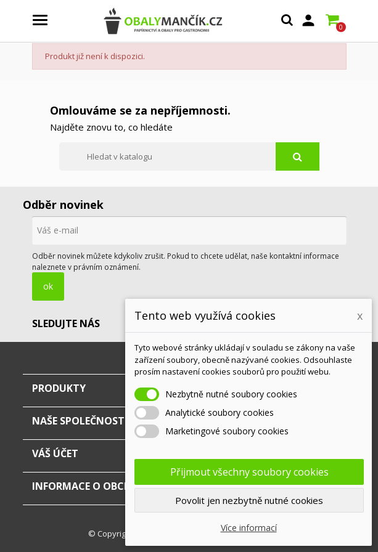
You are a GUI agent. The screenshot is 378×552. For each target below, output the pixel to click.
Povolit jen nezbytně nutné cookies (249, 500)
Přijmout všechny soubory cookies (249, 472)
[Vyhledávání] (189, 156)
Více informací (249, 528)
